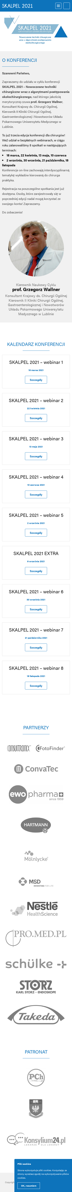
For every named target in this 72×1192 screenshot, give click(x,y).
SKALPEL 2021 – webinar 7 (36, 629)
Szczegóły (36, 380)
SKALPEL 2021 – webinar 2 (36, 400)
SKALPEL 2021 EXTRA (36, 553)
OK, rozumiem (28, 1185)
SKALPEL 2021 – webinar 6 (36, 591)
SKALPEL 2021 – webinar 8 (36, 668)
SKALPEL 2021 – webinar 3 (36, 438)
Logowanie (66, 6)
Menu (58, 6)
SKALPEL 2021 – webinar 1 (36, 362)
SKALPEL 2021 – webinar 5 (36, 515)
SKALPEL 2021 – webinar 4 (36, 476)
